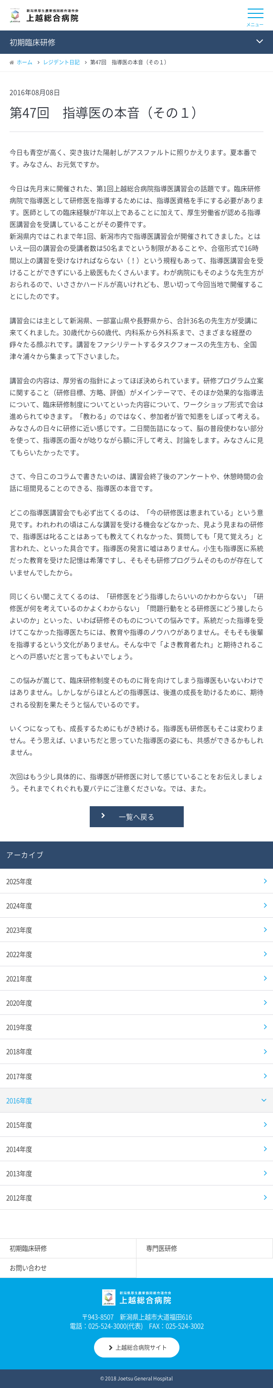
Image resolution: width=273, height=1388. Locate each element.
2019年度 (19, 1027)
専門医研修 (161, 1248)
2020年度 (19, 1002)
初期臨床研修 (28, 1248)
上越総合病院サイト (138, 1347)
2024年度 (19, 905)
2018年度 (19, 1051)
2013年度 (19, 1173)
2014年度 (19, 1149)
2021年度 (19, 978)
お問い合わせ (28, 1267)
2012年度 (19, 1197)
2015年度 (19, 1124)
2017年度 (19, 1076)
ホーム (24, 62)
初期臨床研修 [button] (32, 42)
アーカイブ (25, 855)
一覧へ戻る (137, 816)
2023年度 (19, 929)
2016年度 (19, 1100)
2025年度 (19, 881)
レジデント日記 (61, 62)
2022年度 (19, 954)
